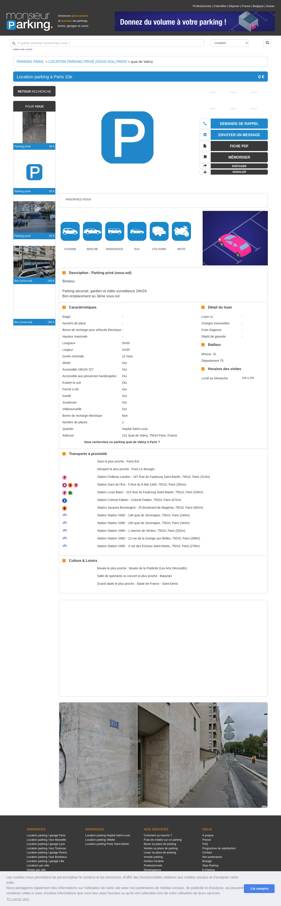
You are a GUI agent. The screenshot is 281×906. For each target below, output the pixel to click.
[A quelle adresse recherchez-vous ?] (107, 42)
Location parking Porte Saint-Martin (107, 844)
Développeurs (152, 869)
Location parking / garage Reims (47, 852)
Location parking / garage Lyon (46, 844)
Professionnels (202, 6)
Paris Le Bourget (142, 469)
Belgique (258, 6)
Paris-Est (132, 461)
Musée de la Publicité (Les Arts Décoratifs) (158, 568)
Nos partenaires (212, 857)
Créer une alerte (22, 49)
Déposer (234, 6)
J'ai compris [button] (259, 888)
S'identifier (219, 6)
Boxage (207, 861)
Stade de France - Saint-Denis (157, 583)
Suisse (270, 6)
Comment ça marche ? (158, 835)
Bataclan (166, 576)
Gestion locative (154, 861)
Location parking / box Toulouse (46, 848)
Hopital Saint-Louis (135, 429)
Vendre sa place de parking (161, 848)
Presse (206, 839)
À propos (208, 835)
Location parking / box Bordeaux (47, 857)
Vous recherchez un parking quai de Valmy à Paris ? (122, 442)
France (246, 6)
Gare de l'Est (111, 484)
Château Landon (113, 477)
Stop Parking (210, 865)
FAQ (205, 844)
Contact (207, 852)
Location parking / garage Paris (46, 835)
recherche (34, 91)
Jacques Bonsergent (116, 507)
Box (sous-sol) (23, 280)
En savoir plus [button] (18, 899)
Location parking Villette (100, 839)
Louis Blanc (110, 492)
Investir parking (153, 857)
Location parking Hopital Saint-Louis (107, 835)
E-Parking (208, 869)
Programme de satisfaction (219, 848)
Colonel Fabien (112, 500)
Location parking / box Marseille (46, 839)
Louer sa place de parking (160, 852)
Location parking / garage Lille (45, 861)
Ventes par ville (36, 869)
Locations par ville (38, 865)
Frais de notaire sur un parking (163, 839)
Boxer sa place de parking (160, 844)
